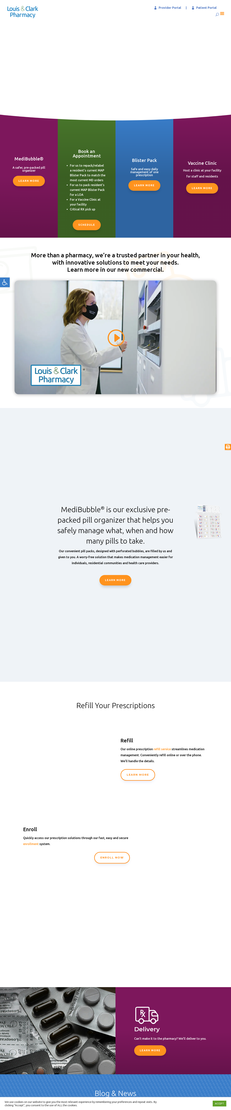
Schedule (86, 224)
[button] (5, 282)
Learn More (29, 180)
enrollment (31, 844)
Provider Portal (170, 7)
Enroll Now (112, 857)
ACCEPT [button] (219, 1103)
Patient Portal (206, 7)
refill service (162, 749)
